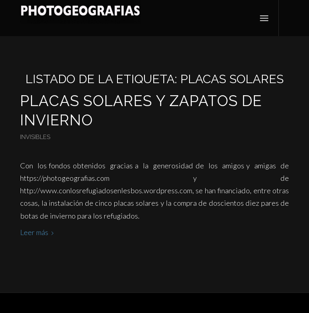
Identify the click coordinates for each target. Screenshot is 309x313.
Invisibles (35, 136)
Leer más (38, 232)
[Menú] (264, 18)
